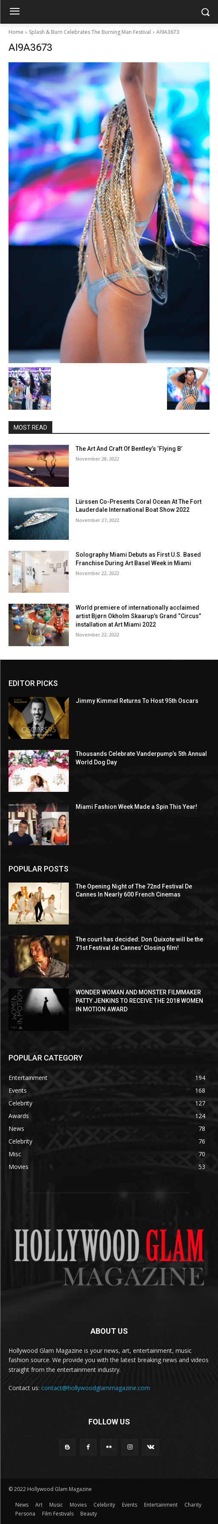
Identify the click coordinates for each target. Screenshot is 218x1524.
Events (129, 1504)
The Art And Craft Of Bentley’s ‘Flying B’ (129, 448)
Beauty (88, 1513)
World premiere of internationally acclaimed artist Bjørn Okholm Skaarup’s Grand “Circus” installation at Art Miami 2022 (138, 615)
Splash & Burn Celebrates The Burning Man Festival (90, 32)
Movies (78, 1504)
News (21, 1504)
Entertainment (161, 1504)
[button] (205, 12)
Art (38, 1504)
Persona (25, 1513)
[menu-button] (14, 12)
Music (56, 1504)
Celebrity (104, 1504)
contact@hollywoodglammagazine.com (95, 1388)
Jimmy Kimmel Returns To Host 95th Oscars (137, 700)
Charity (192, 1504)
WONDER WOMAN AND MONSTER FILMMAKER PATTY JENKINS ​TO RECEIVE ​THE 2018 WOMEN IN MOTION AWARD (139, 1000)
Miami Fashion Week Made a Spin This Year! (136, 806)
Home (15, 32)
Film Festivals (58, 1513)
